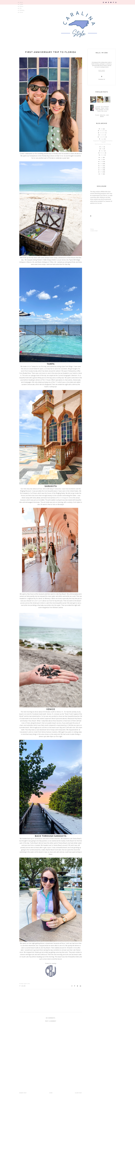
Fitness (21, 6)
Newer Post (23, 1092)
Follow (92, 229)
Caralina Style (94, 230)
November (102, 132)
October (102, 135)
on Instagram (63, 498)
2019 (101, 161)
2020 (101, 159)
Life (20, 8)
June (102, 146)
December (102, 130)
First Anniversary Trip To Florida (50, 52)
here (61, 156)
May (102, 148)
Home (51, 1092)
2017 (101, 165)
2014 (101, 172)
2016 (101, 168)
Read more (101, 70)
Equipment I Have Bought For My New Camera (102, 141)
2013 (101, 174)
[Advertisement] (50, 1073)
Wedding (21, 10)
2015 (101, 170)
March (102, 151)
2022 (101, 129)
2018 (101, 163)
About (21, 2)
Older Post (78, 1092)
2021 (101, 157)
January (103, 155)
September (103, 137)
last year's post (37, 601)
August (102, 139)
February (102, 153)
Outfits (21, 4)
